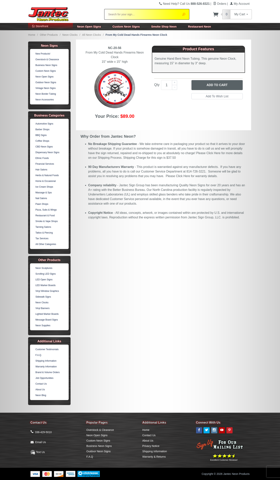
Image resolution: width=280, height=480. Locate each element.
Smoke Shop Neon (164, 26)
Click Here (213, 153)
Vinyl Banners (42, 308)
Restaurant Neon (199, 26)
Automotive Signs (44, 123)
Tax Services (41, 238)
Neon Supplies (42, 325)
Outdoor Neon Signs (45, 82)
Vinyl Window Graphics (47, 291)
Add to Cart (217, 85)
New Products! (42, 53)
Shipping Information (45, 361)
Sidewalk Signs (43, 296)
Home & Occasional (45, 181)
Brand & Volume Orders (47, 372)
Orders (219, 3)
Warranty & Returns (154, 456)
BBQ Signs (41, 135)
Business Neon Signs (46, 65)
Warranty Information (46, 366)
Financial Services (44, 164)
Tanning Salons (43, 227)
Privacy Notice (150, 445)
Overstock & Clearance (47, 59)
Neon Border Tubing (45, 94)
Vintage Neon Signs (45, 88)
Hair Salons (41, 169)
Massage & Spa (43, 192)
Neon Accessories (44, 99)
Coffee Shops (42, 141)
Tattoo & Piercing (44, 232)
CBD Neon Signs (44, 146)
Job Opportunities (44, 378)
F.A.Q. (38, 355)
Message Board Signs (46, 319)
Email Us (40, 442)
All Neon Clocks (91, 34)
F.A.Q (89, 456)
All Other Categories (45, 244)
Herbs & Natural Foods (47, 175)
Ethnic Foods (42, 158)
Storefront (40, 26)
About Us (40, 389)
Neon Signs (49, 45)
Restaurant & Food (45, 215)
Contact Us (41, 383)
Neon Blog (40, 395)
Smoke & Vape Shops (46, 221)
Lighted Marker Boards (47, 314)
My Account (240, 3)
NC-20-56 (114, 48)
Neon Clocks (69, 34)
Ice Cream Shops (44, 186)
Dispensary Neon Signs (47, 152)
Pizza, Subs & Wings (46, 209)
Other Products (49, 34)
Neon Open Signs (89, 26)
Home (31, 34)
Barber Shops (42, 129)
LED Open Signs (43, 279)
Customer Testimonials (47, 349)
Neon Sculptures (43, 268)
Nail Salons (41, 198)
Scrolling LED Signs (45, 274)
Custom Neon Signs (126, 26)
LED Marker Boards (45, 285)
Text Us (37, 452)
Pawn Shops (41, 204)
